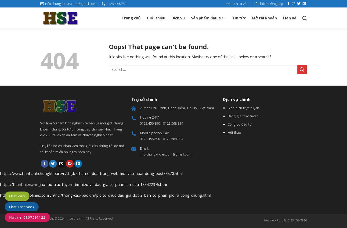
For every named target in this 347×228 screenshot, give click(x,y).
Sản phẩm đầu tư (208, 18)
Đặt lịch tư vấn (237, 3)
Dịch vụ (178, 18)
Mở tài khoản (264, 18)
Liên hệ (289, 18)
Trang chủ (131, 18)
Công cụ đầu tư (240, 124)
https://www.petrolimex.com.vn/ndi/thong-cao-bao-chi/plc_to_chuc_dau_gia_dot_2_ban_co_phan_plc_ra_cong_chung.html (105, 195)
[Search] (304, 18)
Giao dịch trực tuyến (243, 108)
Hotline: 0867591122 (27, 217)
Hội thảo (234, 132)
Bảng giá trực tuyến (243, 116)
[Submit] (302, 69)
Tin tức (239, 18)
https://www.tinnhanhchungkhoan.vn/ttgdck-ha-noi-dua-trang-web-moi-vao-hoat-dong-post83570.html (91, 173)
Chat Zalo (17, 196)
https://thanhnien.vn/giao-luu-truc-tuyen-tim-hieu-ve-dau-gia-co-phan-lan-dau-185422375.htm (83, 184)
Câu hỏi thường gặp (268, 3)
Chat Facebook (21, 206)
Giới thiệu (156, 18)
